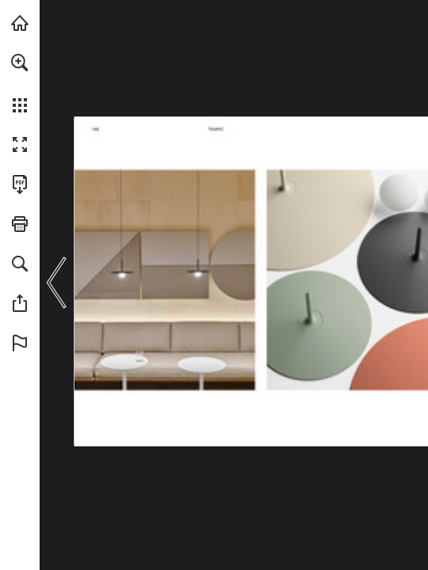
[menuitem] (20, 83)
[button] (20, 62)
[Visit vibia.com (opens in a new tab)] (20, 23)
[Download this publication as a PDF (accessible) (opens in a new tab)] (20, 184)
